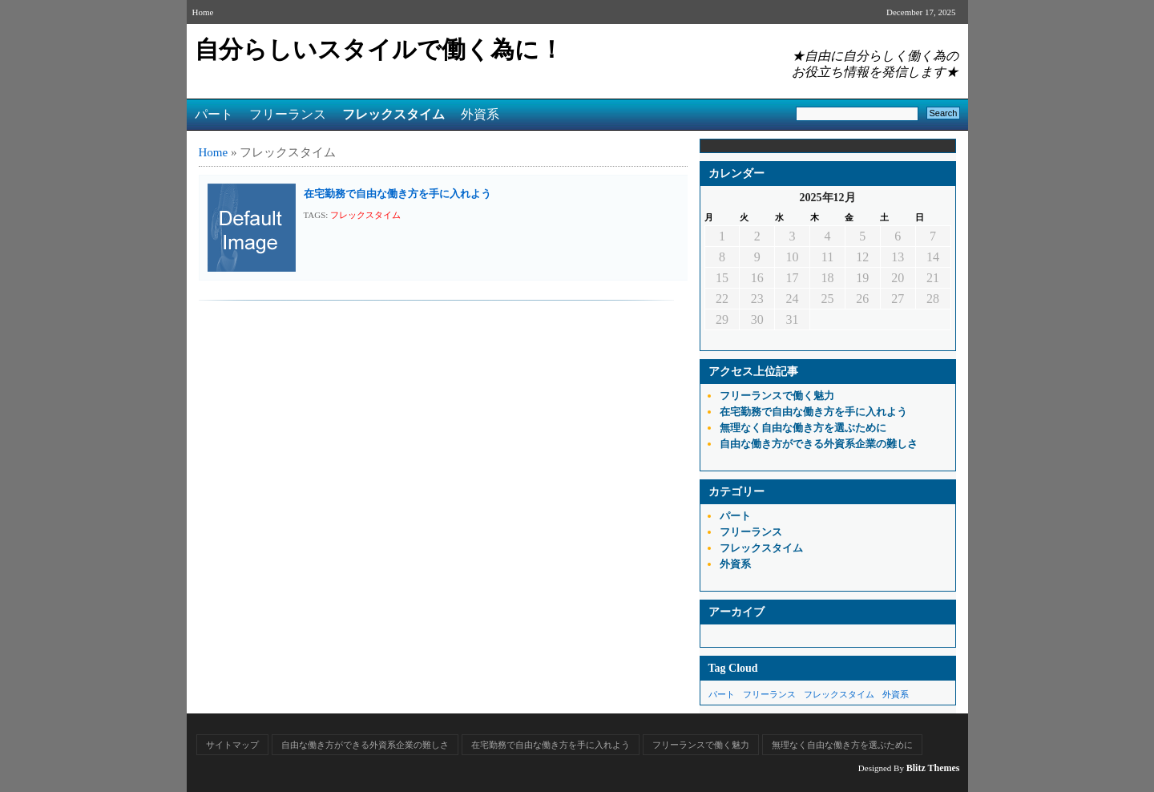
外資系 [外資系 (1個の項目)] (895, 694)
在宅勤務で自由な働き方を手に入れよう (397, 194)
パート (214, 114)
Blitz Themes (933, 768)
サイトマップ (232, 745)
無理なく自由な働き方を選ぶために (803, 428)
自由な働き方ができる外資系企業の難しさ (819, 444)
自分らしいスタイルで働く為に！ (379, 49)
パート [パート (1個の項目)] (721, 694)
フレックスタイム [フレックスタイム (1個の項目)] (839, 694)
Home (203, 12)
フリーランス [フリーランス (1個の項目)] (769, 694)
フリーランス (287, 114)
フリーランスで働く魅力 (777, 396)
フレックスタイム (393, 114)
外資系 (480, 114)
